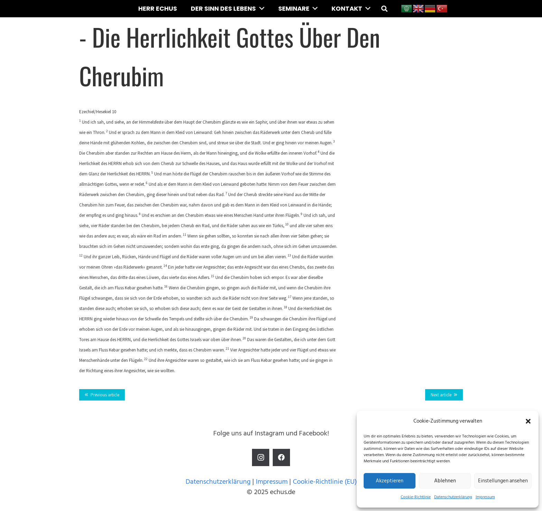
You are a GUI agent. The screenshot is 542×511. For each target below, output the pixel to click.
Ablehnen (445, 480)
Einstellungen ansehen (503, 480)
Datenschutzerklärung (453, 497)
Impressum (485, 497)
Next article (441, 395)
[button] (528, 421)
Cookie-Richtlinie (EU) (325, 481)
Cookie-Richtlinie (416, 497)
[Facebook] (281, 457)
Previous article (105, 395)
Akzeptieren (389, 480)
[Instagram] (260, 457)
